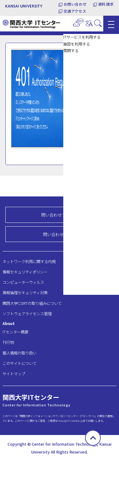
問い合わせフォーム (59, 215)
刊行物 (8, 342)
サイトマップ (14, 374)
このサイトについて (20, 363)
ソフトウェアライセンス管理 (27, 314)
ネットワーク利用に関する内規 (29, 261)
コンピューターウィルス (23, 282)
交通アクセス (75, 11)
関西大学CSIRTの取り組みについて (32, 303)
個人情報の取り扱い (20, 353)
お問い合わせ (75, 4)
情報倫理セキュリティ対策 (25, 292)
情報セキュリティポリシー (25, 272)
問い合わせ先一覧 (59, 234)
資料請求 (106, 4)
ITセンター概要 (15, 332)
